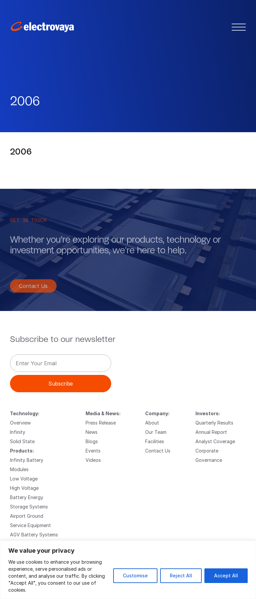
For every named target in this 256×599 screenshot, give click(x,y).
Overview (20, 422)
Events (93, 450)
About (152, 422)
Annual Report (211, 432)
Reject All (181, 575)
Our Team (155, 432)
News (92, 432)
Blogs (92, 441)
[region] (128, 569)
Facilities (154, 441)
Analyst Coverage (215, 441)
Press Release (101, 422)
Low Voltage (24, 478)
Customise (135, 575)
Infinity (17, 432)
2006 (21, 152)
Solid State (22, 441)
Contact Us (33, 288)
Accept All (226, 575)
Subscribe (60, 383)
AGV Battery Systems (34, 534)
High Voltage (24, 487)
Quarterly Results (214, 422)
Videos (93, 459)
